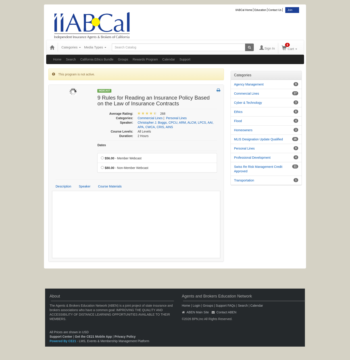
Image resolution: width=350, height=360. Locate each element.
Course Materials (110, 186)
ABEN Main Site (198, 312)
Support (184, 59)
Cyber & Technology (248, 102)
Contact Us (274, 10)
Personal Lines (244, 148)
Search (71, 59)
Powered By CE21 (63, 341)
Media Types (95, 47)
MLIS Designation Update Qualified (258, 139)
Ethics (238, 112)
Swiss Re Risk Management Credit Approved (258, 169)
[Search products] (249, 47)
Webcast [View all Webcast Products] (104, 90)
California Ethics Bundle (97, 59)
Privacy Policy (125, 336)
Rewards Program (145, 59)
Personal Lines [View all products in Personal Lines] (176, 118)
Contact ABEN (227, 312)
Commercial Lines (246, 93)
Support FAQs (225, 305)
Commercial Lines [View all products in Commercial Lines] (150, 118)
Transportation (244, 180)
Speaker (84, 186)
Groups (123, 59)
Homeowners (243, 130)
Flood (238, 121)
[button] (218, 90)
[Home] (52, 47)
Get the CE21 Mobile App (93, 336)
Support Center (61, 336)
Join (290, 10)
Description (63, 186)
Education (260, 10)
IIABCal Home (243, 10)
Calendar (168, 59)
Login (196, 305)
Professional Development (252, 157)
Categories (71, 47)
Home (57, 59)
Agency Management (249, 84)
